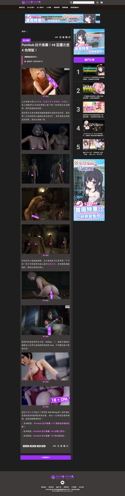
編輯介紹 (58, 487)
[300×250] (89, 54)
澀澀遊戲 (65, 7)
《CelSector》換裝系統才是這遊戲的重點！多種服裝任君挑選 (93, 78)
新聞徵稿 (66, 487)
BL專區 (49, 7)
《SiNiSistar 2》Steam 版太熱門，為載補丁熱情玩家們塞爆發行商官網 (93, 135)
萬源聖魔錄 (75, 7)
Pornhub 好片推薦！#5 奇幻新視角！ (49, 436)
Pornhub (26, 446)
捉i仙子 (29, 61)
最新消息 (22, 7)
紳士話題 (30, 7)
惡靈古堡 (52, 264)
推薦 (39, 446)
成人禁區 (40, 7)
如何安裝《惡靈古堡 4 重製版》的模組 (51, 102)
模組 (30, 261)
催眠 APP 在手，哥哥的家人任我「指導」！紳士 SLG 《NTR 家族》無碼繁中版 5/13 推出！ (93, 153)
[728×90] (62, 23)
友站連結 (81, 487)
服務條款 (43, 487)
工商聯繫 (73, 487)
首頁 (23, 31)
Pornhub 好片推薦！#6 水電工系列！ (49, 431)
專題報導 (57, 7)
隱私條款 (51, 487)
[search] (83, 2)
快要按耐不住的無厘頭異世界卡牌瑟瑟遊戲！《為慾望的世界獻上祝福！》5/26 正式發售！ (93, 116)
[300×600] (89, 220)
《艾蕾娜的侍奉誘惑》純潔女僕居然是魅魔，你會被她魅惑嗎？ (93, 97)
